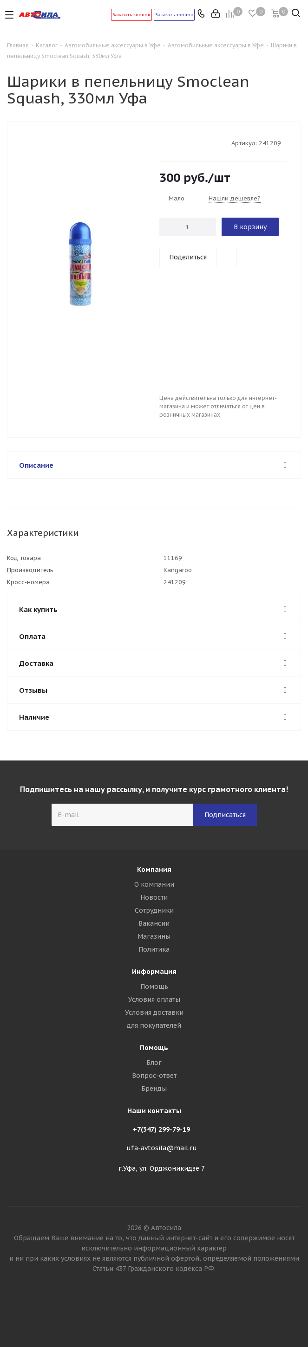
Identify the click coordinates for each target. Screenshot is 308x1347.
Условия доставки (154, 1012)
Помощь (154, 986)
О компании (154, 884)
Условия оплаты (154, 999)
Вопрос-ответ (154, 1075)
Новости (154, 897)
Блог (154, 1062)
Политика (154, 949)
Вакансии (154, 923)
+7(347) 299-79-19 (161, 1129)
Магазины (154, 936)
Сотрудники (154, 910)
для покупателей (154, 1025)
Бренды (154, 1088)
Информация (154, 971)
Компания (154, 869)
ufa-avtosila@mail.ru (161, 1148)
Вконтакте (154, 1314)
